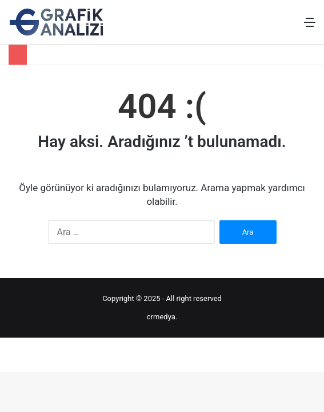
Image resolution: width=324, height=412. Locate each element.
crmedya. (162, 316)
